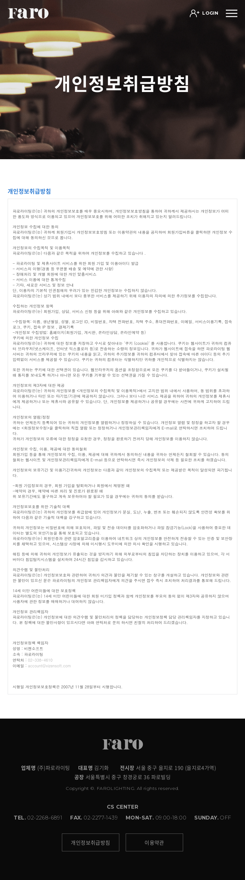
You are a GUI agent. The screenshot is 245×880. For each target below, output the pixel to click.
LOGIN (204, 13)
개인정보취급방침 (90, 842)
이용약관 (154, 842)
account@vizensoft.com (49, 665)
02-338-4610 (40, 660)
